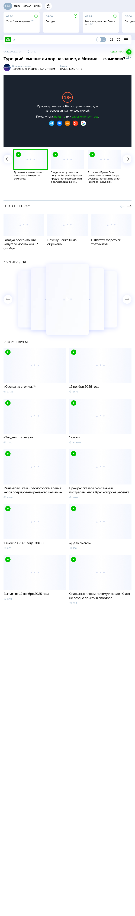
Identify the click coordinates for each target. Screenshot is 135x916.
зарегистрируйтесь (85, 116)
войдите (60, 116)
